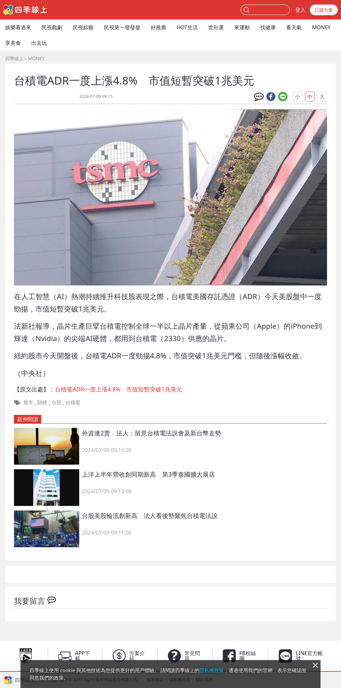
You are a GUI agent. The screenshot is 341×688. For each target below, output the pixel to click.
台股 (56, 402)
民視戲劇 (52, 27)
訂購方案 (324, 10)
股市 (28, 402)
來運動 (242, 27)
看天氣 (294, 27)
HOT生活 (187, 27)
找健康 (268, 27)
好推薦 (158, 27)
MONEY (321, 27)
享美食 (13, 42)
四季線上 (14, 58)
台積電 (73, 402)
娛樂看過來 (18, 27)
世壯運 (216, 27)
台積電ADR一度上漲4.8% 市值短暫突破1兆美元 (118, 389)
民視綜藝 (83, 27)
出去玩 (39, 42)
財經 (42, 402)
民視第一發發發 (122, 27)
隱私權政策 (211, 670)
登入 (300, 9)
